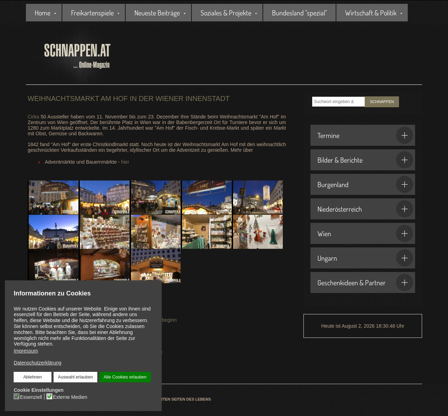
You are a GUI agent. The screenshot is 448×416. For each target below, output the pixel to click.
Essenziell (31, 396)
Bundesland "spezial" (299, 12)
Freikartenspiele (92, 12)
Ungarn (365, 258)
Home (42, 12)
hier (125, 162)
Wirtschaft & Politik (371, 12)
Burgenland (365, 184)
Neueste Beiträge (157, 12)
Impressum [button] (26, 351)
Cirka (33, 117)
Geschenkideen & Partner (365, 282)
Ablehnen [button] (32, 377)
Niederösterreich (365, 209)
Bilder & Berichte (365, 160)
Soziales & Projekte (226, 12)
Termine (365, 135)
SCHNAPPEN (382, 102)
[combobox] (338, 102)
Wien (365, 233)
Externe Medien (70, 396)
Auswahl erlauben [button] (75, 377)
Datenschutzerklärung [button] (37, 363)
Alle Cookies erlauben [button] (125, 377)
